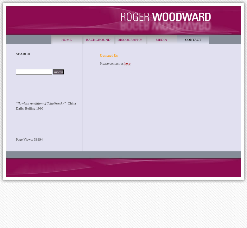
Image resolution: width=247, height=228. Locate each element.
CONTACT (193, 39)
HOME (66, 39)
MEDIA (161, 39)
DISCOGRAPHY (129, 39)
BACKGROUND (98, 39)
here (127, 63)
